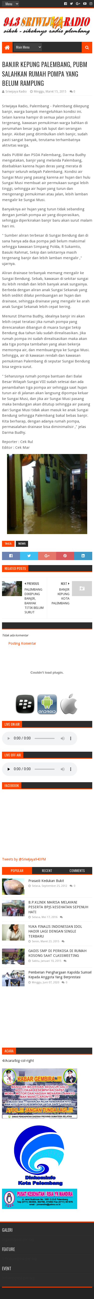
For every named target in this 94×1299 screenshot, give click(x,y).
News (22, 543)
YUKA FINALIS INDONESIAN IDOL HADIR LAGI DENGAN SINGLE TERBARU (55, 931)
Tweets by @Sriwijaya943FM (24, 859)
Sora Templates (39, 1293)
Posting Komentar (22, 643)
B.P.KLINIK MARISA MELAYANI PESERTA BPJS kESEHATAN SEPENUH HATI (58, 907)
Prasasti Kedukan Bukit (46, 881)
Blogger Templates (68, 1293)
